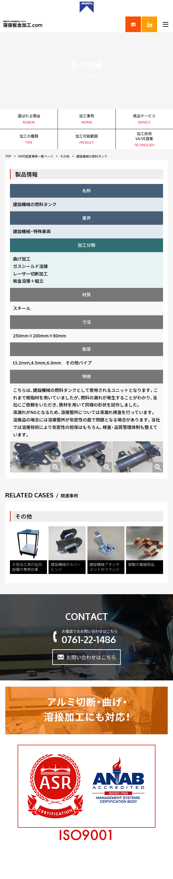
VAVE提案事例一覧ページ (35, 156)
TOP (8, 156)
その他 (64, 156)
